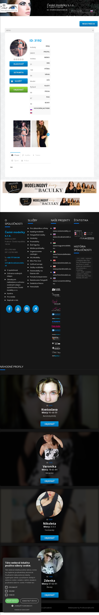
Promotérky (34, 241)
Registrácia (88, 23)
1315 (50, 462)
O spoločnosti (12, 270)
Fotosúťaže (34, 286)
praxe (17, 155)
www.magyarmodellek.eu (62, 245)
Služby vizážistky (36, 267)
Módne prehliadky (37, 248)
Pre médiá (11, 297)
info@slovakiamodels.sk (58, 10)
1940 (50, 576)
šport (16, 160)
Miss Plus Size (35, 261)
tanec (37, 155)
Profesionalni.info (87, 608)
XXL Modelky (35, 257)
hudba (27, 155)
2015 (50, 405)
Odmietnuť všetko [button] (29, 601)
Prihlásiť (72, 23)
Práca (26, 160)
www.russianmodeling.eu (62, 281)
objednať (19, 89)
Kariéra (10, 293)
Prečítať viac (29, 583)
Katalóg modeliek (37, 231)
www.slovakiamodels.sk (62, 237)
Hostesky (33, 238)
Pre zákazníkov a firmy (39, 228)
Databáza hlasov (36, 283)
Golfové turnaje (36, 264)
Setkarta (18, 72)
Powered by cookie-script (21, 610)
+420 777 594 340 (13, 257)
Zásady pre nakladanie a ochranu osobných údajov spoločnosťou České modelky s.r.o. (15, 284)
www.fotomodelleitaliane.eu (62, 254)
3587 (50, 519)
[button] (9, 309)
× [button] (39, 560)
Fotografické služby (37, 235)
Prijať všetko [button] (12, 601)
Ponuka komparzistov (38, 277)
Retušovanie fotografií (38, 280)
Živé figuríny (35, 245)
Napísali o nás (12, 300)
